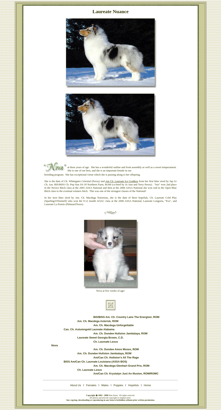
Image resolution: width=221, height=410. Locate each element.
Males (105, 385)
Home (147, 385)
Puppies (118, 385)
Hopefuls (134, 385)
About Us (76, 385)
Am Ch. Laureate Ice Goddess (121, 181)
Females (91, 385)
